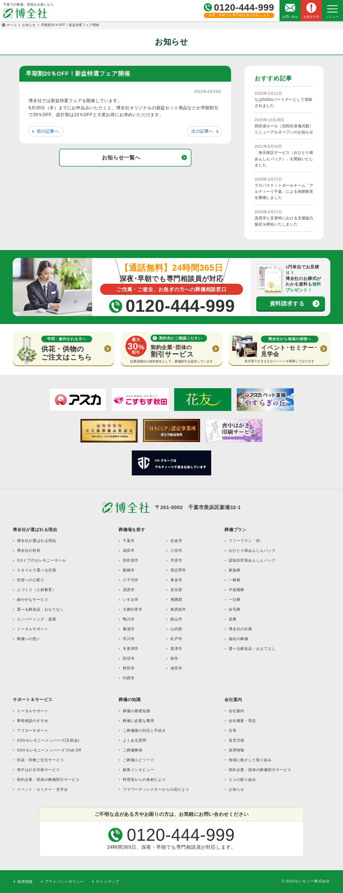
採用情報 (236, 750)
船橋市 (128, 570)
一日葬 (234, 599)
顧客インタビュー (138, 770)
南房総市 (178, 609)
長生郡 (176, 590)
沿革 (233, 730)
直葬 (233, 619)
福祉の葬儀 (238, 639)
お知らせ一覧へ (121, 157)
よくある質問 (134, 740)
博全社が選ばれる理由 (36, 541)
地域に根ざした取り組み (250, 760)
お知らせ (236, 789)
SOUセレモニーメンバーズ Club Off (49, 750)
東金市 (176, 580)
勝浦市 (128, 629)
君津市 (176, 648)
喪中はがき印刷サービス (38, 770)
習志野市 (178, 570)
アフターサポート (32, 730)
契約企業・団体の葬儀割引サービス (48, 779)
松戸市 (176, 639)
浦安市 (176, 668)
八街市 (176, 550)
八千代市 (130, 580)
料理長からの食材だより (144, 779)
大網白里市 (132, 609)
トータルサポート (32, 629)
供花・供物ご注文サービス (40, 760)
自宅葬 (234, 609)
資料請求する (287, 303)
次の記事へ (202, 131)
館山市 (176, 619)
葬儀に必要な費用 (138, 721)
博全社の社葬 (240, 629)
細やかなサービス (32, 599)
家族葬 (234, 570)
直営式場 (236, 740)
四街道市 (130, 560)
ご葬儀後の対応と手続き (144, 730)
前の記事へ (48, 131)
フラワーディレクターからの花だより (156, 789)
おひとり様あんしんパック (252, 550)
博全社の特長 (28, 550)
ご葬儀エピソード (138, 760)
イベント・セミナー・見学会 (42, 789)
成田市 (128, 550)
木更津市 (130, 648)
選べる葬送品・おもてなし (40, 609)
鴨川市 (128, 619)
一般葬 (234, 580)
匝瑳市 (128, 658)
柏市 (174, 658)
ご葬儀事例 (132, 750)
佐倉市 (176, 541)
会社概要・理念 (242, 721)
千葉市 (128, 541)
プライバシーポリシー (64, 881)
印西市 (128, 678)
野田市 (128, 668)
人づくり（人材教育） (36, 590)
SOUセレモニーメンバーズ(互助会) (48, 740)
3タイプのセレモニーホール (41, 560)
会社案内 (236, 711)
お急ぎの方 (311, 17)
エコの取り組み (242, 779)
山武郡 (176, 629)
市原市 (176, 560)
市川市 (128, 639)
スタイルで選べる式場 (36, 570)
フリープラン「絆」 (246, 541)
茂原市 (128, 590)
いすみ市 (130, 599)
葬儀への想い (28, 639)
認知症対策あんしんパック (252, 560)
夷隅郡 (176, 599)
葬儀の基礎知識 (136, 711)
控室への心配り (30, 580)
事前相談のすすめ (32, 721)
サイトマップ (107, 881)
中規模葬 (236, 590)
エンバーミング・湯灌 (36, 619)
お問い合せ (290, 17)
